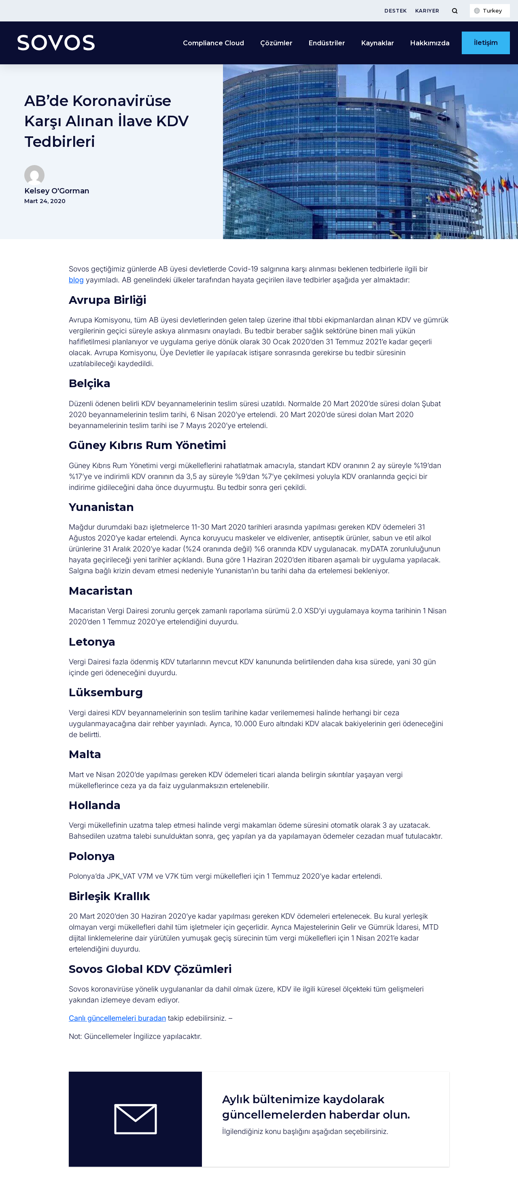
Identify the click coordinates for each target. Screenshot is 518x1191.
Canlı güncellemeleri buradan (117, 1018)
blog (76, 279)
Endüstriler (327, 43)
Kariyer (427, 11)
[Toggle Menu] (455, 10)
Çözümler (276, 43)
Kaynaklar (377, 43)
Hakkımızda (430, 43)
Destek (395, 11)
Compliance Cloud (213, 43)
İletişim (486, 43)
